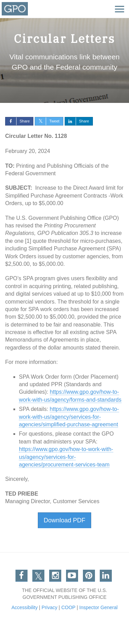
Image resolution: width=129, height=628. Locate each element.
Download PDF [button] (64, 520)
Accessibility (24, 607)
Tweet (47, 121)
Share (18, 121)
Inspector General (98, 607)
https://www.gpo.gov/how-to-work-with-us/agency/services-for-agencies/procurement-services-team (66, 456)
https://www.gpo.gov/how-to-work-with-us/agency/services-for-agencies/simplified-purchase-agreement (69, 416)
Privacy (49, 607)
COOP (68, 607)
